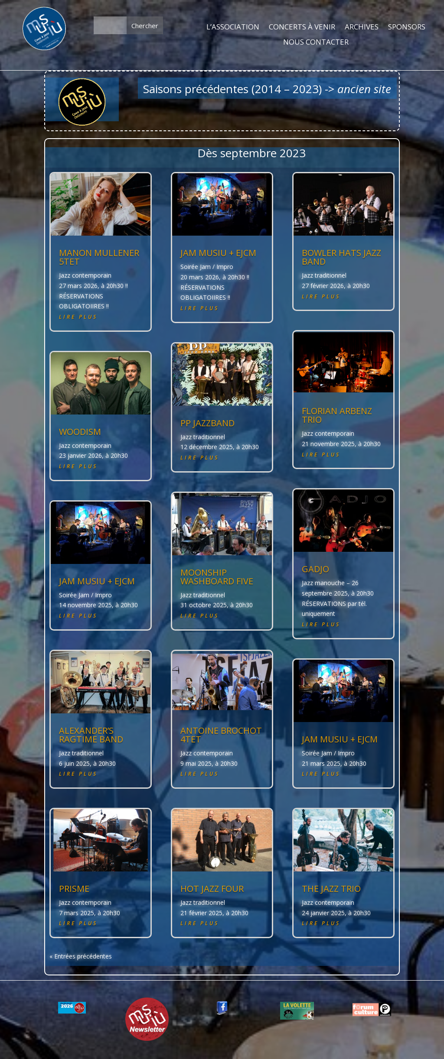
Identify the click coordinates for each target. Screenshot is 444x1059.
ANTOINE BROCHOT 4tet (221, 735)
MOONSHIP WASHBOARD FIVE (216, 577)
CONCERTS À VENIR (302, 27)
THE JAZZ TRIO (331, 888)
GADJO (315, 569)
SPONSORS (406, 27)
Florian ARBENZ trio (337, 415)
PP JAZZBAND (207, 423)
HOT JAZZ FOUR (212, 888)
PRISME (74, 888)
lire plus (78, 317)
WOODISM (80, 431)
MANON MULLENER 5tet (99, 257)
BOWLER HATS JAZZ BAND (341, 257)
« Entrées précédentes (80, 956)
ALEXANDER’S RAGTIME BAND (91, 735)
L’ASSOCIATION (232, 27)
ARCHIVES (362, 27)
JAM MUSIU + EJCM (97, 581)
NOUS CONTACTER (316, 42)
